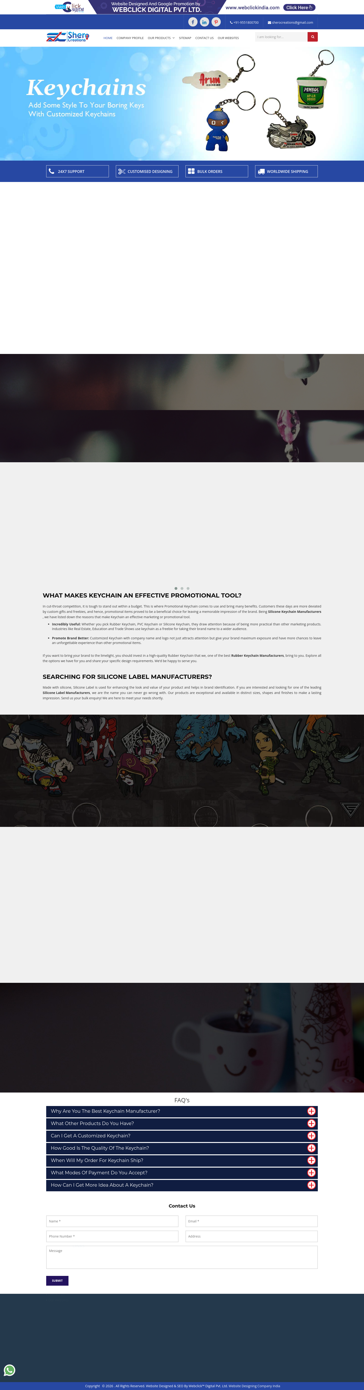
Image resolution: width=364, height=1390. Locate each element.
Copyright (92, 1386)
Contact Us (204, 38)
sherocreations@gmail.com (290, 22)
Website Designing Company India (254, 1386)
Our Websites (228, 38)
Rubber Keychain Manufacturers (257, 655)
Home (108, 38)
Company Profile (130, 38)
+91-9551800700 (244, 22)
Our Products (161, 38)
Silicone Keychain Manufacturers (294, 611)
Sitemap (185, 38)
